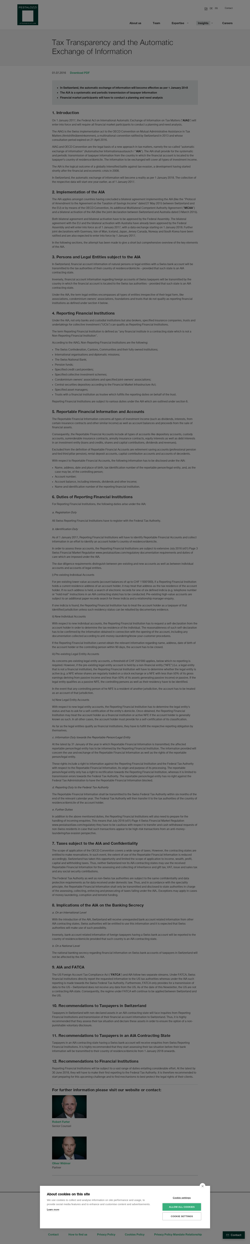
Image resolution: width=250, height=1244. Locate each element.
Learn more (53, 1209)
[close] (202, 1186)
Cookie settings (182, 1197)
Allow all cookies (182, 1207)
